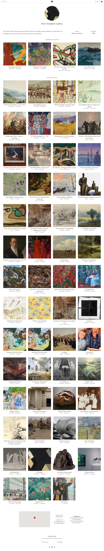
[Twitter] (51, 547)
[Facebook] (49, 547)
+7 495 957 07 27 (59, 520)
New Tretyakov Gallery (52, 23)
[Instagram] (54, 547)
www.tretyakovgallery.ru (59, 523)
